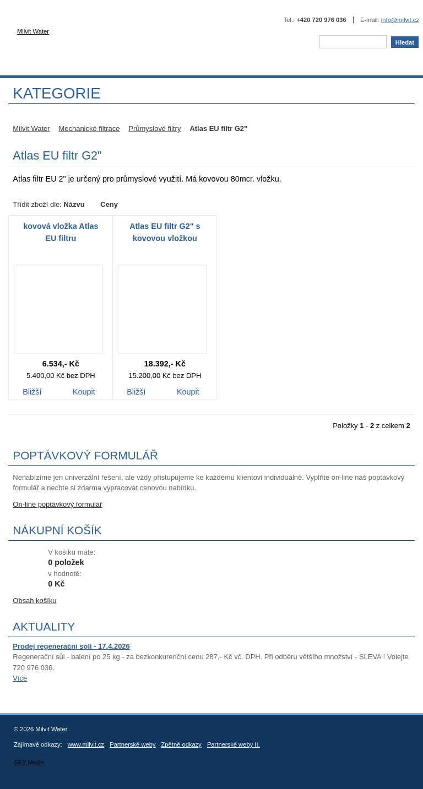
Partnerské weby (132, 744)
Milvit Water (105, 36)
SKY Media (29, 762)
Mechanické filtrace (89, 128)
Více (20, 678)
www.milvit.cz (86, 744)
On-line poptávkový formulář (57, 504)
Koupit (84, 392)
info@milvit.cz (400, 20)
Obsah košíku (34, 600)
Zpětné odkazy (181, 744)
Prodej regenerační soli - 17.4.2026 (71, 646)
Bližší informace (32, 392)
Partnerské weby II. (233, 744)
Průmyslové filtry (154, 128)
